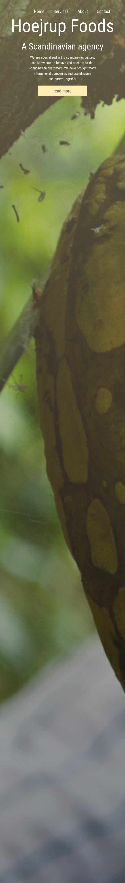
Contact (103, 11)
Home (39, 11)
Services (61, 11)
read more (62, 91)
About (83, 11)
